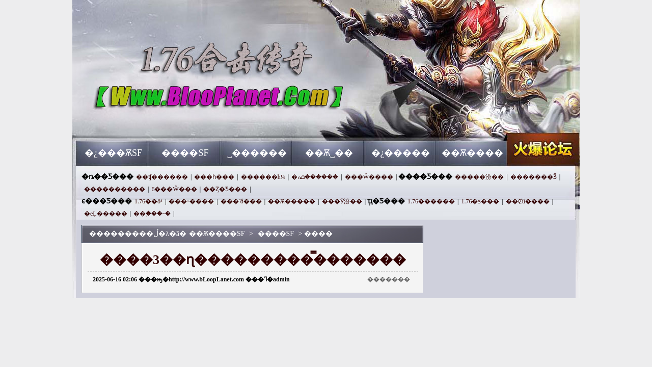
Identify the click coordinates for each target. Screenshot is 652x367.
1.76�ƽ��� (480, 201)
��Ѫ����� (291, 201)
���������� (114, 189)
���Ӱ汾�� (342, 201)
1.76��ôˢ (148, 201)
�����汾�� (479, 176)
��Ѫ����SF (174, 122)
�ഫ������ (314, 176)
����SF (184, 153)
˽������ (257, 153)
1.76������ (431, 201)
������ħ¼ (263, 176)
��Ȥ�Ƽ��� (225, 189)
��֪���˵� (152, 213)
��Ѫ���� (472, 153)
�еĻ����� (105, 213)
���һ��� (214, 176)
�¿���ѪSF (113, 153)
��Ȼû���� (528, 201)
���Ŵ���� (369, 176)
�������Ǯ (533, 176)
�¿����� (400, 153)
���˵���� (191, 201)
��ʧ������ (162, 176)
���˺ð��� (241, 201)
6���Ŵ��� (174, 189)
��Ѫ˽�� (329, 153)
